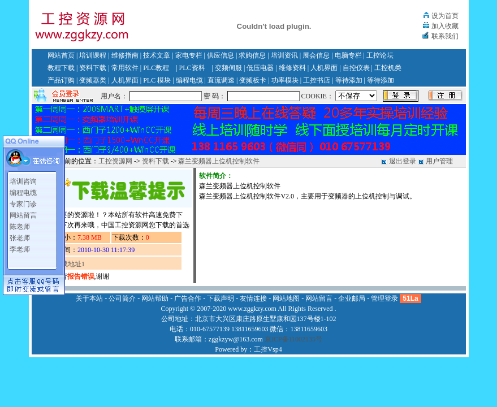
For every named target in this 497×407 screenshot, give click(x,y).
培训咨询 (23, 181)
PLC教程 (156, 68)
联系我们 (445, 36)
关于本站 (89, 298)
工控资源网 (115, 161)
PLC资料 (192, 68)
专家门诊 (23, 204)
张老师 (20, 238)
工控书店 (316, 80)
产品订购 (61, 80)
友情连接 (253, 298)
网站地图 (286, 298)
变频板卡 (252, 80)
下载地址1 (69, 264)
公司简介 (122, 298)
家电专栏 (188, 55)
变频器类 (92, 80)
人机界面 (324, 68)
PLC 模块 (157, 80)
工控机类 (387, 68)
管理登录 (384, 298)
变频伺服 (228, 68)
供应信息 (220, 55)
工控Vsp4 (268, 349)
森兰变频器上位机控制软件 (219, 161)
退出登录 (402, 161)
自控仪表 (356, 68)
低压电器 (260, 68)
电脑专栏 (348, 55)
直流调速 (221, 80)
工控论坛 (380, 55)
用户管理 (439, 161)
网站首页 (61, 55)
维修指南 (125, 55)
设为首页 (445, 16)
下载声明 (220, 298)
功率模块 (285, 80)
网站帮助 (154, 298)
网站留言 (23, 215)
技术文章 (156, 55)
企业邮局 (351, 298)
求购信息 (252, 55)
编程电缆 (189, 80)
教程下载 (61, 68)
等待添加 (348, 80)
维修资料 (292, 68)
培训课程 (92, 55)
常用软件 (125, 68)
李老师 (20, 249)
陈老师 (20, 227)
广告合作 (187, 298)
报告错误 (80, 276)
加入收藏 (445, 26)
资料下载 (92, 68)
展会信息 (316, 55)
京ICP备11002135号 (293, 339)
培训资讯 (284, 55)
